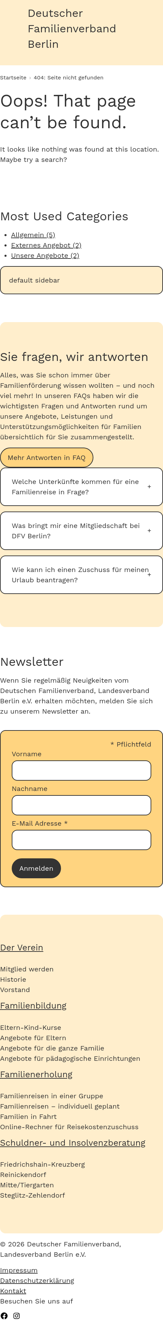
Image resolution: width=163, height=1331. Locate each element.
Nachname (30, 788)
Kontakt (13, 1291)
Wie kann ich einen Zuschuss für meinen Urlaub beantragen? (80, 574)
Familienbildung (33, 1006)
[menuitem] (81, 1270)
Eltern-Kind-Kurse (30, 1027)
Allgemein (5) (33, 235)
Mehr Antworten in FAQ (47, 457)
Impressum (19, 1270)
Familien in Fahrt (28, 1116)
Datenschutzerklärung (37, 1280)
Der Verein (21, 948)
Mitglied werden (27, 969)
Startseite (13, 77)
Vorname (27, 754)
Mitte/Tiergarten (27, 1185)
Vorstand (15, 990)
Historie (13, 979)
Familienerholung (36, 1074)
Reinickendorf (23, 1174)
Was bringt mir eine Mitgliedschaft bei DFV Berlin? (76, 530)
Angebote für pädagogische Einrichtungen (70, 1058)
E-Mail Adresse (40, 823)
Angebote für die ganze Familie (52, 1048)
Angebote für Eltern (33, 1038)
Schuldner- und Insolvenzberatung (72, 1143)
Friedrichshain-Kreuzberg (42, 1164)
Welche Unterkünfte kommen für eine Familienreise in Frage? (75, 486)
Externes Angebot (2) (46, 245)
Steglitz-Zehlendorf (32, 1195)
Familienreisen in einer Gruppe (51, 1096)
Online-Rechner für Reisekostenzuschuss (69, 1127)
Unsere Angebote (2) (45, 255)
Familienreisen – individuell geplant (60, 1106)
